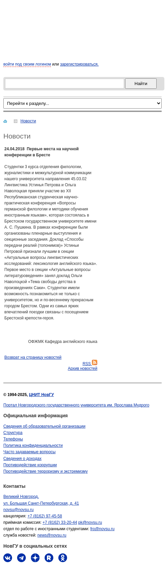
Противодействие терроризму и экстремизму (45, 471)
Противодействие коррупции (30, 465)
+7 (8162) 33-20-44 (60, 522)
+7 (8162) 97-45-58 (45, 516)
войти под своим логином (27, 64)
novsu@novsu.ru (18, 509)
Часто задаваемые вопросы (29, 452)
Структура (12, 432)
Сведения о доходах (22, 458)
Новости (28, 121)
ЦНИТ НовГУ (41, 394)
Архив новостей (82, 368)
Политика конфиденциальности (33, 445)
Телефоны (13, 439)
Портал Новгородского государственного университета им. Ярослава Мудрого (76, 405)
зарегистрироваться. (79, 64)
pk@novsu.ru (90, 522)
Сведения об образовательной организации (44, 426)
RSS (89, 363)
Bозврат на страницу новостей (32, 357)
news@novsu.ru (52, 535)
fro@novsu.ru (102, 528)
